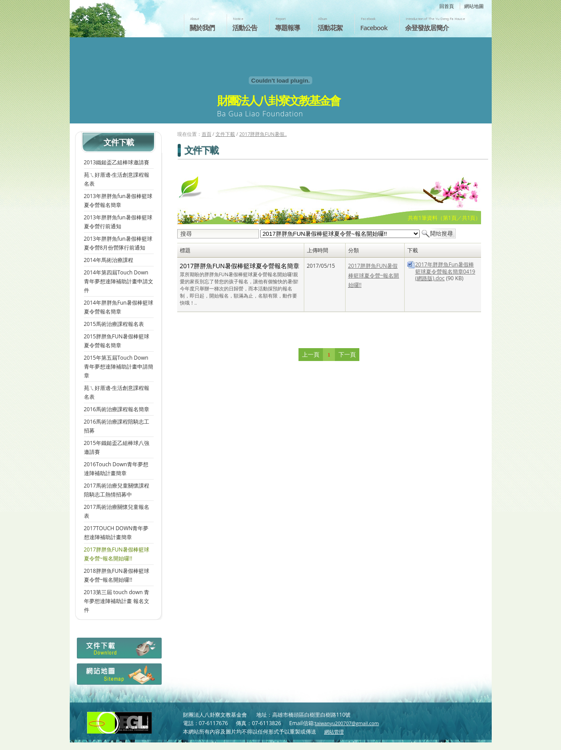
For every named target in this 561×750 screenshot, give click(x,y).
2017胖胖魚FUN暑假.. (263, 134)
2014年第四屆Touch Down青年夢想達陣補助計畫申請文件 (118, 281)
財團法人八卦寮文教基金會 (122, 16)
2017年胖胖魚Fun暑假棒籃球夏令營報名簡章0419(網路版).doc (445, 271)
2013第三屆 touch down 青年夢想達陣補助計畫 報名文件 (117, 601)
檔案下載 (118, 650)
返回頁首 (545, 742)
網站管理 (334, 731)
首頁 (206, 134)
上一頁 (310, 354)
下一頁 (347, 354)
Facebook (373, 27)
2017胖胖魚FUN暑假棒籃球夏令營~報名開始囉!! (373, 275)
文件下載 (225, 134)
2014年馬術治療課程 (108, 260)
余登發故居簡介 (427, 27)
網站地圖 (474, 6)
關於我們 (202, 27)
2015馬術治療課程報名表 (114, 324)
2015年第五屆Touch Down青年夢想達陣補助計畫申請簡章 (118, 366)
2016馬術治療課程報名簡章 (116, 409)
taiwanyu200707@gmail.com (347, 723)
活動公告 (244, 27)
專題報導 (287, 27)
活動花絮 (330, 27)
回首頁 (446, 6)
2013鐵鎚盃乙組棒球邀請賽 (116, 162)
